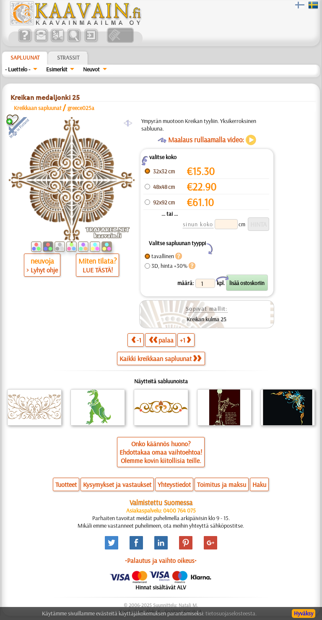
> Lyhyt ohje (42, 270)
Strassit (68, 57)
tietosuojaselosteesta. (231, 613)
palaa (161, 339)
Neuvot (91, 69)
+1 (185, 339)
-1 (136, 339)
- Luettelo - (17, 69)
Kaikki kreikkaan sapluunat (160, 358)
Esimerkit (57, 69)
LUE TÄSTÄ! (98, 270)
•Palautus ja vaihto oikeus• (161, 560)
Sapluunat (24, 57)
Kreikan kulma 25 (206, 319)
